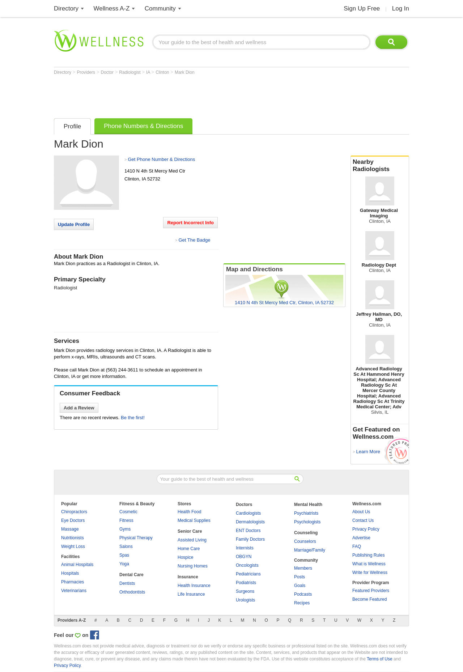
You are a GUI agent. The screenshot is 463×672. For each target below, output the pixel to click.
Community (160, 8)
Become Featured (369, 599)
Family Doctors (250, 539)
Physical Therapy (136, 537)
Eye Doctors (73, 520)
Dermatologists (250, 521)
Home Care (189, 548)
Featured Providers (370, 590)
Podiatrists (246, 582)
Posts (299, 576)
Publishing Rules (368, 555)
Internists (245, 547)
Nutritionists (72, 537)
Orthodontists (132, 592)
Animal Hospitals (77, 564)
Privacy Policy (365, 529)
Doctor (108, 72)
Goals (299, 585)
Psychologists (307, 521)
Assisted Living (192, 540)
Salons (126, 546)
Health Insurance (194, 585)
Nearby (380, 165)
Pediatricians (248, 574)
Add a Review (79, 408)
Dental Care (131, 574)
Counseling (306, 532)
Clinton (163, 72)
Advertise (361, 537)
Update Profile (74, 224)
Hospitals (70, 573)
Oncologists (247, 565)
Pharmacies (72, 581)
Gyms (125, 529)
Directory (66, 8)
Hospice (185, 557)
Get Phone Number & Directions (161, 159)
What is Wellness (369, 563)
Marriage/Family (309, 550)
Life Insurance (191, 594)
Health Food (189, 511)
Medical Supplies (194, 520)
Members (303, 568)
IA (148, 72)
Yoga (124, 563)
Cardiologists (248, 513)
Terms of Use (379, 659)
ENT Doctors (248, 530)
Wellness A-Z (112, 8)
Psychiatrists (306, 513)
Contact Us (363, 520)
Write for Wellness (369, 572)
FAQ (356, 546)
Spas (124, 555)
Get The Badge (194, 240)
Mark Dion (185, 72)
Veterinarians (73, 590)
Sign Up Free (362, 8)
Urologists (245, 600)
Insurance (188, 576)
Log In (400, 8)
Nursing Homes (193, 566)
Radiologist (130, 72)
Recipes (302, 602)
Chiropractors (74, 511)
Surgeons (245, 591)
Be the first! (133, 417)
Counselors (305, 541)
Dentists (127, 583)
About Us (361, 511)
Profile (72, 126)
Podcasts (303, 594)
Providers (86, 72)
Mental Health (308, 504)
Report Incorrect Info (190, 222)
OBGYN (243, 556)
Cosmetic (128, 511)
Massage (70, 529)
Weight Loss (73, 546)
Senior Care (190, 531)
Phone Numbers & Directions (143, 126)
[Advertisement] (185, 94)
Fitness (126, 520)
